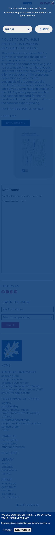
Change (44, 29)
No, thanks (22, 529)
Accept (7, 529)
